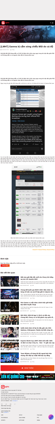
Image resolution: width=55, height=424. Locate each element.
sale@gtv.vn (6, 412)
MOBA (38, 420)
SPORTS (3, 420)
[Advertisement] (27, 10)
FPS (38, 417)
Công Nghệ (39, 415)
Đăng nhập (5, 265)
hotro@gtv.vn (15, 400)
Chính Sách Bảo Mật (6, 408)
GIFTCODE (21, 420)
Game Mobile (22, 417)
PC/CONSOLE (4, 417)
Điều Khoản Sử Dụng (6, 405)
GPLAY (20, 415)
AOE (2, 415)
